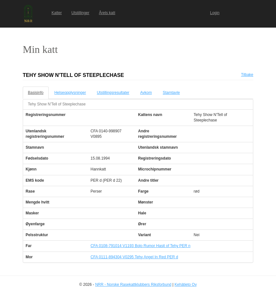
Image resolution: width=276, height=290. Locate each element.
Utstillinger (80, 13)
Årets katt (107, 13)
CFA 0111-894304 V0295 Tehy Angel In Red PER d (134, 257)
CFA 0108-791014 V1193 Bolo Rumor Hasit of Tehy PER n (141, 246)
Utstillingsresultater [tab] (113, 92)
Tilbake (247, 74)
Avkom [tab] (146, 92)
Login (214, 13)
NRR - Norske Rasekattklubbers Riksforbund (133, 284)
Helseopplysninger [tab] (70, 92)
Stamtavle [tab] (171, 92)
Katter (57, 13)
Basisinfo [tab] (36, 92)
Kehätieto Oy (186, 284)
